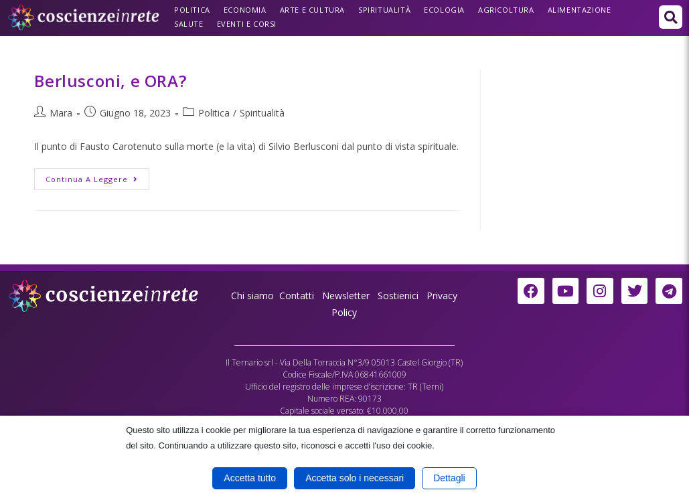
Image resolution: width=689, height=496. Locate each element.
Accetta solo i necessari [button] (354, 478)
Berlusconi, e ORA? (110, 81)
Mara (61, 112)
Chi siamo (252, 295)
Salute (189, 24)
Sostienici (399, 295)
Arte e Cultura (312, 10)
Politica (192, 10)
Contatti (296, 295)
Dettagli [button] (449, 478)
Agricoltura (506, 10)
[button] (670, 17)
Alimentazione (579, 10)
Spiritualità (384, 10)
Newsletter (346, 295)
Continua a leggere (97, 176)
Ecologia (444, 10)
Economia (245, 10)
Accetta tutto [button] (250, 478)
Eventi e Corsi (247, 24)
